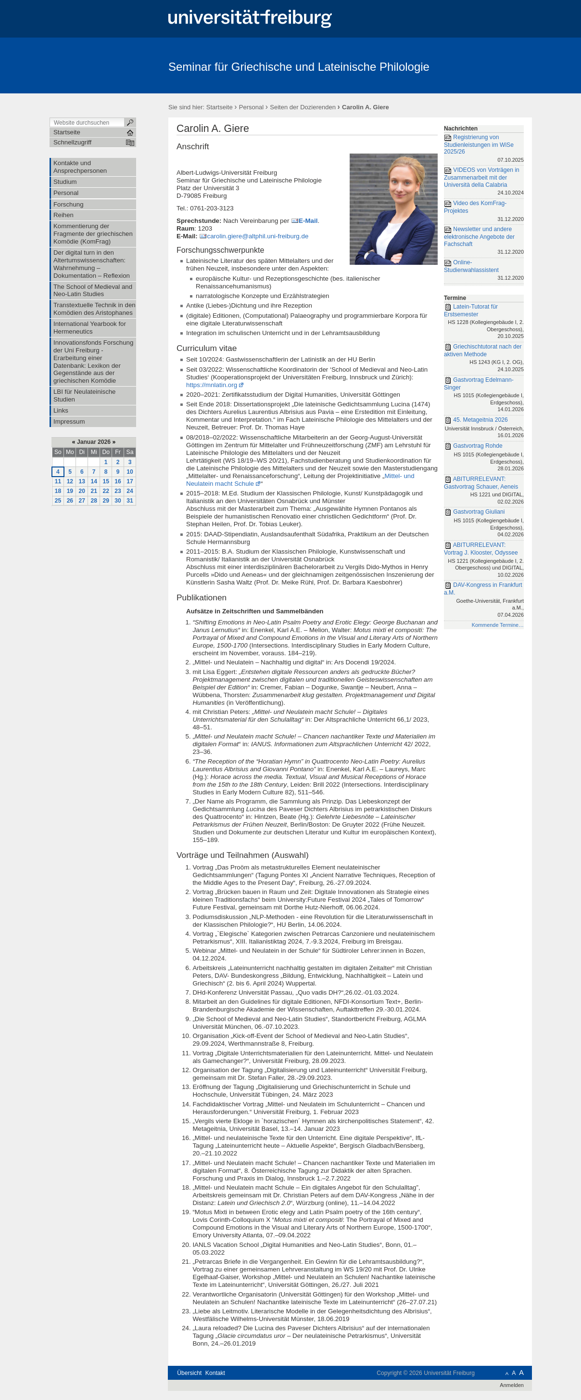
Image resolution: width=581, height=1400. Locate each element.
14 (93, 481)
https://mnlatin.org (211, 385)
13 (82, 481)
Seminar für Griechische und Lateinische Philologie (298, 66)
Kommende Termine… (498, 625)
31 (129, 500)
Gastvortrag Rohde (484, 457)
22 (105, 491)
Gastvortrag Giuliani (484, 523)
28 (93, 500)
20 (82, 491)
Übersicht (189, 1373)
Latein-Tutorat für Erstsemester (484, 322)
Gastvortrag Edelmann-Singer (484, 395)
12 (70, 481)
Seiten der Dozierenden (303, 107)
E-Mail (308, 220)
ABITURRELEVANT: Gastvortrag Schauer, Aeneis (484, 491)
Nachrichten (461, 128)
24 (129, 491)
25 (58, 500)
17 (129, 481)
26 (70, 500)
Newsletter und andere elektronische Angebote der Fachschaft (484, 241)
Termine (455, 298)
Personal (251, 107)
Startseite (219, 107)
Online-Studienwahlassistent (484, 271)
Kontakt (215, 1373)
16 (117, 481)
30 (117, 500)
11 (58, 481)
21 (93, 491)
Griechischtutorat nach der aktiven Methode (484, 358)
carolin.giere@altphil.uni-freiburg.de (257, 236)
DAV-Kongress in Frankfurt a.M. (484, 600)
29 (105, 500)
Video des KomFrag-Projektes (484, 211)
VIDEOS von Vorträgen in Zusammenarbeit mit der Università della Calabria (484, 182)
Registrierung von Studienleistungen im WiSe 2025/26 (484, 149)
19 (70, 491)
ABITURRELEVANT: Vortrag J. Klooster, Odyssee (484, 560)
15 (105, 481)
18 (58, 491)
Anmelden (512, 1385)
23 (117, 491)
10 (129, 471)
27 (82, 500)
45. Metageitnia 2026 (484, 428)
